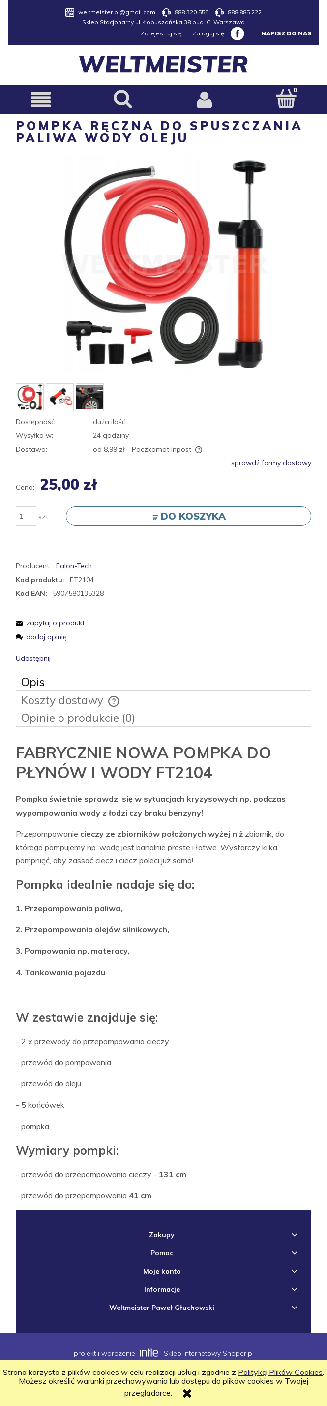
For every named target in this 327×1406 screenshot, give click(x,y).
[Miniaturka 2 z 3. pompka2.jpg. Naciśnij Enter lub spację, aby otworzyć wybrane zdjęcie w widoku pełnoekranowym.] (59, 397)
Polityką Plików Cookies (280, 1372)
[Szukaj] (122, 99)
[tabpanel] (163, 973)
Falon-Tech (74, 566)
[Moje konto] (204, 100)
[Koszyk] (286, 99)
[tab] (163, 682)
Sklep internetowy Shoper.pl (209, 1353)
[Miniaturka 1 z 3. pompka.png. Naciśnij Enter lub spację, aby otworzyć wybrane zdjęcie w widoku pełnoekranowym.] (29, 397)
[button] (41, 100)
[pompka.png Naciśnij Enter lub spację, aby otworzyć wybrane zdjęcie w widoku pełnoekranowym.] (163, 266)
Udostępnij (33, 658)
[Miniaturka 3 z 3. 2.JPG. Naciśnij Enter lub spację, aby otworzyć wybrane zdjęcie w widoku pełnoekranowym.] (89, 398)
